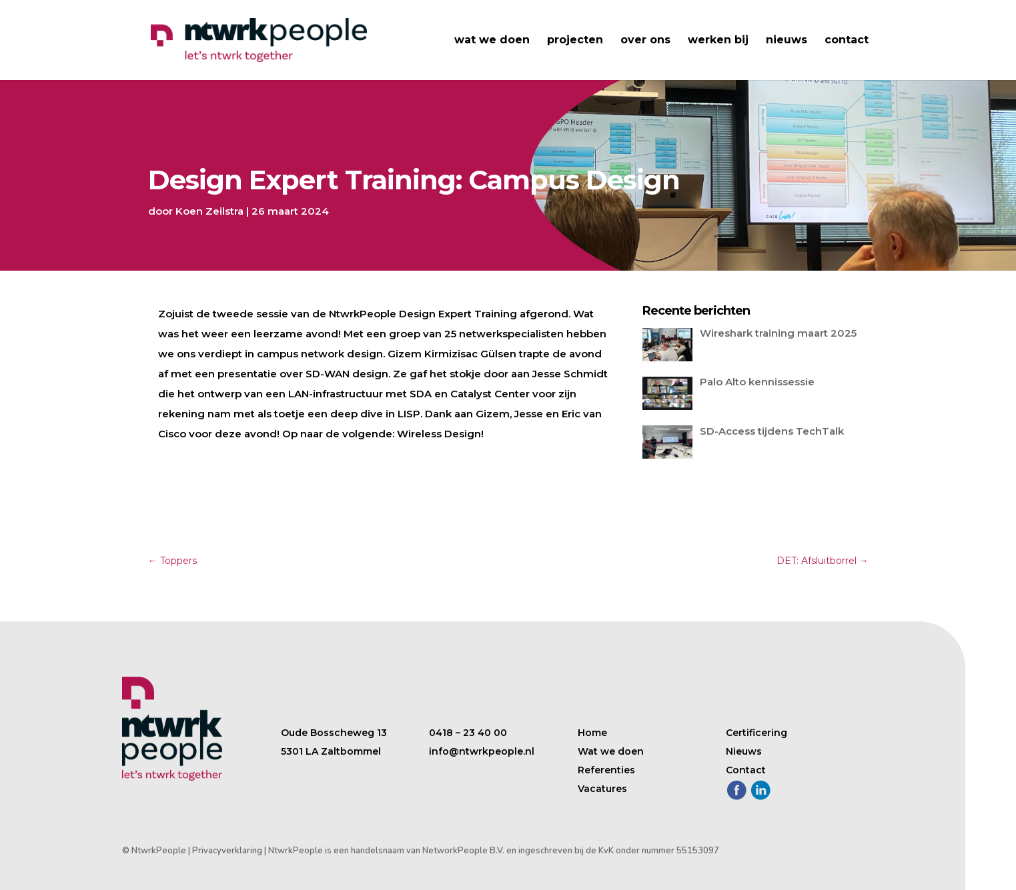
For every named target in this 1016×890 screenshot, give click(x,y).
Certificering (756, 733)
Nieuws (744, 751)
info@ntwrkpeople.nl (481, 751)
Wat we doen (611, 751)
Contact (746, 770)
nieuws (786, 40)
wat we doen (492, 40)
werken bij (718, 40)
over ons (645, 40)
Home (592, 733)
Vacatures (602, 789)
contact (847, 40)
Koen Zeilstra (209, 211)
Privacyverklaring (227, 851)
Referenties (606, 770)
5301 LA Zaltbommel (331, 751)
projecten (575, 40)
